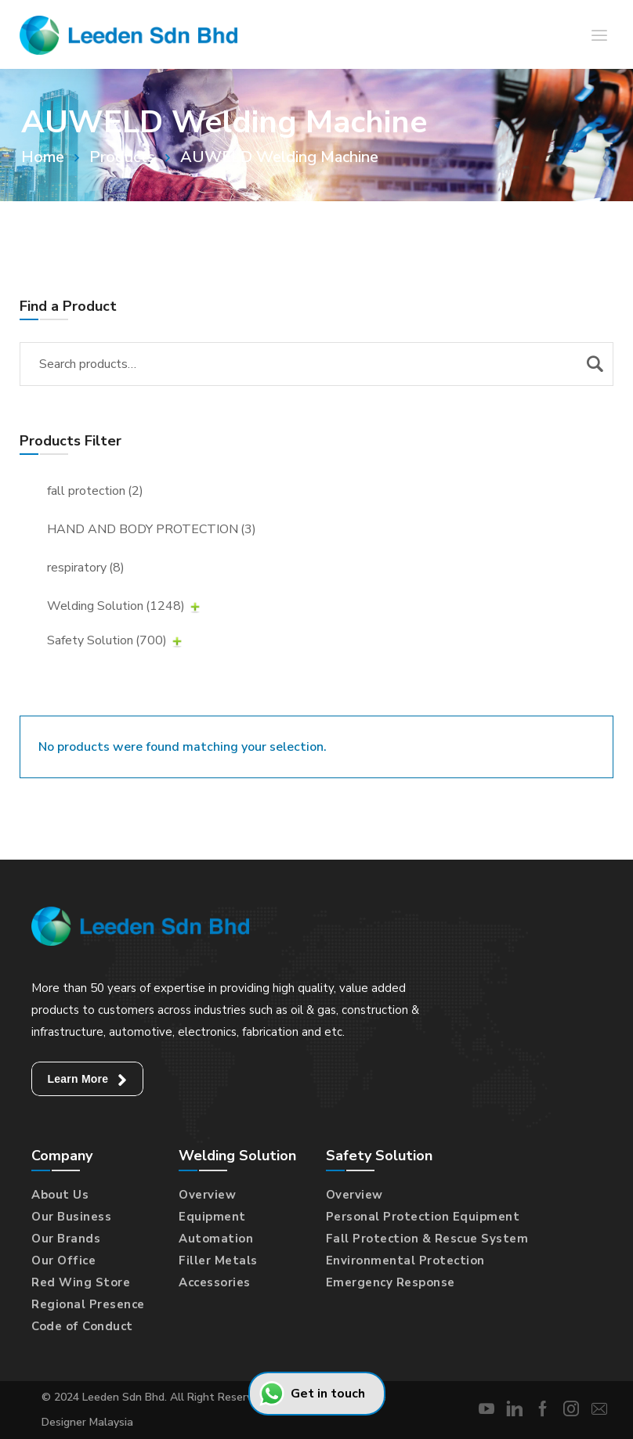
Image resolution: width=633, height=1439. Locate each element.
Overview (207, 1195)
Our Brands (65, 1238)
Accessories (215, 1282)
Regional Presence (88, 1304)
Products (122, 157)
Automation (216, 1238)
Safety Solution (107, 640)
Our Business (71, 1216)
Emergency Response (390, 1282)
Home (42, 157)
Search (594, 364)
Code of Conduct (82, 1326)
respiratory (86, 567)
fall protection (95, 491)
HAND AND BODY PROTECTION (151, 529)
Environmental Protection (405, 1260)
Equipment (212, 1216)
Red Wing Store (80, 1282)
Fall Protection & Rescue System (427, 1238)
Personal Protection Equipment (423, 1216)
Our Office (63, 1260)
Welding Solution (116, 606)
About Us (60, 1195)
